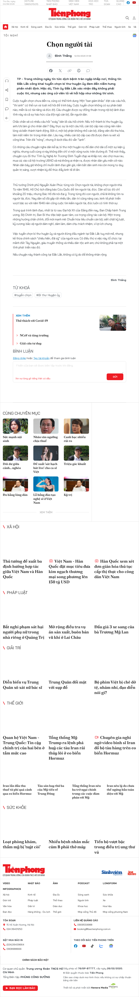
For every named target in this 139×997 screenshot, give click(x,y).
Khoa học (83, 906)
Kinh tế (24, 26)
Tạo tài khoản (41, 358)
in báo (79, 71)
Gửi (115, 376)
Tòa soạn (9, 920)
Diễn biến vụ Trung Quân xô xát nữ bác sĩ (22, 684)
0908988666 (14, 948)
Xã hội (15, 26)
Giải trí (14, 647)
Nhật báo (34, 883)
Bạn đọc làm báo (20, 988)
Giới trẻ (83, 26)
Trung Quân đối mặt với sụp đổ (67, 684)
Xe (129, 26)
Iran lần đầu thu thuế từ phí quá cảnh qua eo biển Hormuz (17, 789)
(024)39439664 (15, 944)
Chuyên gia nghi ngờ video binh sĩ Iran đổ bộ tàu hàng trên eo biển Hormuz (115, 745)
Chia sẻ (7, 90)
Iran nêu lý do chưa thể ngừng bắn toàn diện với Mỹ (120, 789)
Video (6, 883)
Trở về (7, 118)
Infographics (12, 888)
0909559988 (84, 924)
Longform (110, 883)
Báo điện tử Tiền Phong (69, 14)
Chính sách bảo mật (35, 959)
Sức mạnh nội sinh (12, 439)
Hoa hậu (107, 906)
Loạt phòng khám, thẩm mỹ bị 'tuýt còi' (21, 844)
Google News (134, 35)
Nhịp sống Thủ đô (87, 911)
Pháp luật (94, 26)
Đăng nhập (19, 358)
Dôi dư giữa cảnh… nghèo (12, 466)
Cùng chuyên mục (21, 413)
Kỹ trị (68, 495)
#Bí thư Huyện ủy (48, 295)
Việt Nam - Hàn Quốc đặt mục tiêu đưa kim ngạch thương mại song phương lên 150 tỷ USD (69, 572)
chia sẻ (51, 71)
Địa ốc (48, 26)
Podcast (84, 883)
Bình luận (7, 109)
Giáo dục (57, 906)
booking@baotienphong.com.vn (93, 929)
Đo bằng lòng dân (15, 495)
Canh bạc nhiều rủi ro (75, 439)
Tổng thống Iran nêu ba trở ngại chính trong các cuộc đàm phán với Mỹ (86, 791)
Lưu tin (7, 99)
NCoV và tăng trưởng (34, 335)
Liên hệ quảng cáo (86, 920)
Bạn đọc (7, 911)
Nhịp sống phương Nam (115, 911)
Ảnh (55, 883)
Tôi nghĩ (11, 35)
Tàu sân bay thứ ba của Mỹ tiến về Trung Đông (51, 789)
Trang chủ (5, 27)
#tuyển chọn (22, 295)
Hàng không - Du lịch (39, 911)
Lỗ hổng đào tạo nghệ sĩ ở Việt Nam (44, 499)
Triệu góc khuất (75, 464)
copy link (70, 71)
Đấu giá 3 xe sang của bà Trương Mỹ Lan (114, 629)
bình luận (88, 71)
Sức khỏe (60, 26)
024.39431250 (14, 929)
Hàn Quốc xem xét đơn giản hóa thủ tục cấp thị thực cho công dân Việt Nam (114, 569)
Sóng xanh (36, 26)
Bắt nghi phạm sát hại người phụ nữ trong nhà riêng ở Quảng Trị (23, 632)
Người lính (120, 26)
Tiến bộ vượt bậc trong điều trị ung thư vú (114, 847)
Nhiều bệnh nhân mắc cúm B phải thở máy (69, 844)
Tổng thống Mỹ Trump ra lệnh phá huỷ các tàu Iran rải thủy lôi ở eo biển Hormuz (67, 748)
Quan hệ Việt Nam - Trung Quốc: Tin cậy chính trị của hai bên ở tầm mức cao (23, 745)
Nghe (7, 81)
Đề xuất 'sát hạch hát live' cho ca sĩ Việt (45, 468)
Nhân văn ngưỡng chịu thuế (45, 439)
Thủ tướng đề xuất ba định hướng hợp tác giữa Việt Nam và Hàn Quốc (23, 569)
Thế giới (72, 26)
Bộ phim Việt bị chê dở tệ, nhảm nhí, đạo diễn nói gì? (115, 687)
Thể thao (107, 26)
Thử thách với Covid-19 (32, 321)
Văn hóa (7, 906)
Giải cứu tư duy (31, 343)
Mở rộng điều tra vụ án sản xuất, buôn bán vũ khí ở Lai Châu (69, 632)
